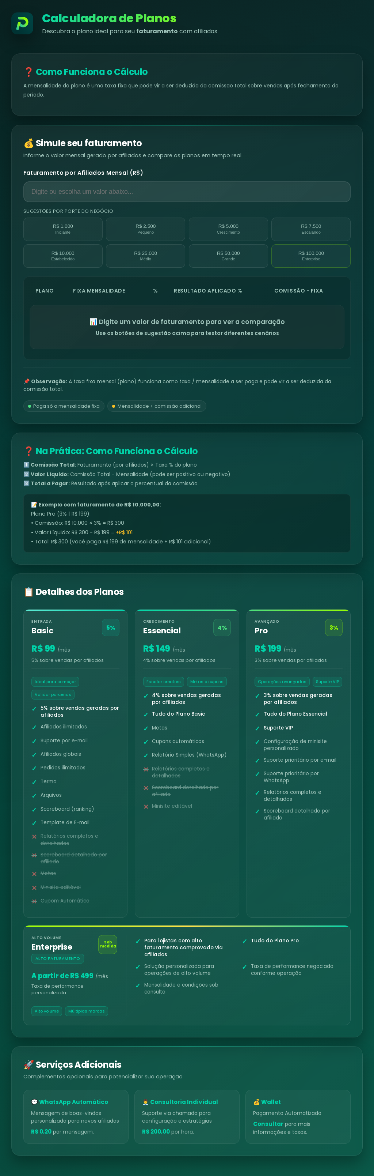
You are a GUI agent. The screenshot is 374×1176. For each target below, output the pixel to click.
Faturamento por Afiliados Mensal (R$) (83, 173)
